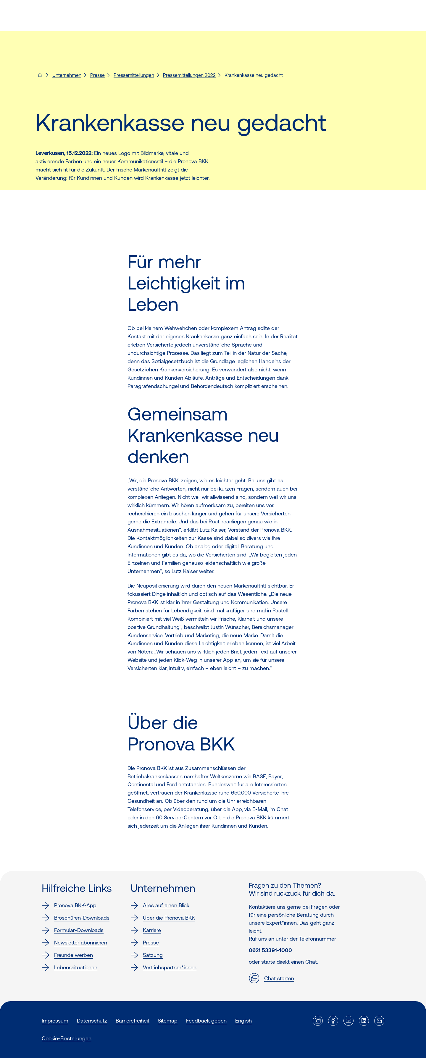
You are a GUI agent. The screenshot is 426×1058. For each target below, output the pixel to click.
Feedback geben (206, 1020)
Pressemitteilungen (134, 75)
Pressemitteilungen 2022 (189, 75)
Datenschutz (92, 1020)
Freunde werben (67, 955)
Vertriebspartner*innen (163, 967)
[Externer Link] (318, 1021)
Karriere (145, 930)
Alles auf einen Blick (159, 905)
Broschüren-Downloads (75, 917)
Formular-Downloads (73, 930)
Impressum (55, 1020)
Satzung (146, 955)
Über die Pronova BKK (162, 917)
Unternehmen (66, 75)
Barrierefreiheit (132, 1020)
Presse (97, 75)
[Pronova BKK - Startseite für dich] (39, 77)
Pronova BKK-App (69, 905)
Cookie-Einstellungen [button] (66, 1038)
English (243, 1020)
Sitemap (168, 1020)
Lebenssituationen (69, 967)
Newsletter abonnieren (74, 942)
